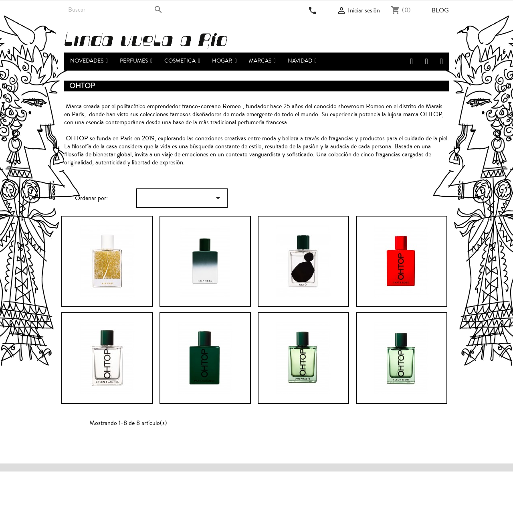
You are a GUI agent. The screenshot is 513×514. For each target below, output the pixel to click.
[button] (136, 62)
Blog (440, 10)
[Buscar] (115, 10)
